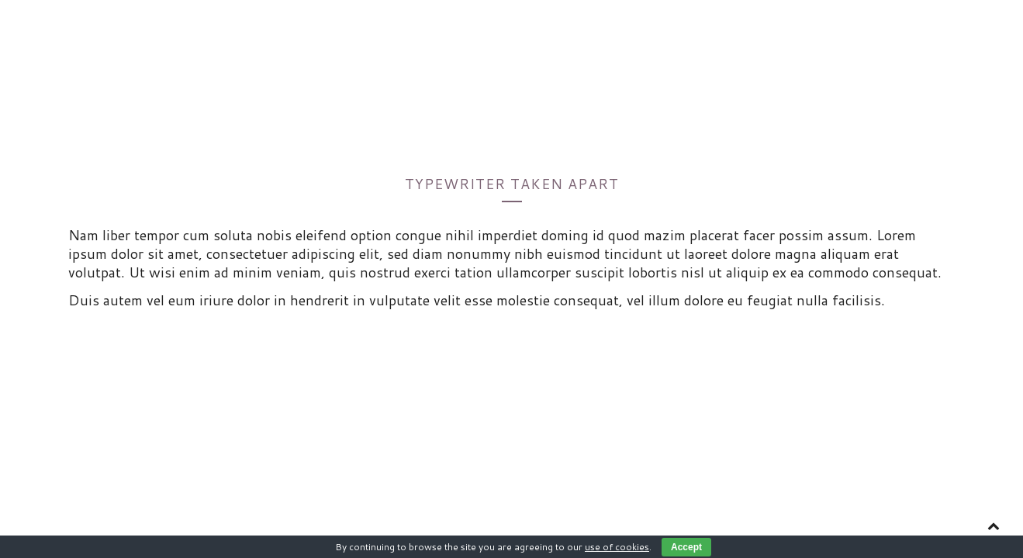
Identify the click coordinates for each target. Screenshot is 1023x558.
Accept (686, 547)
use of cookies (617, 546)
